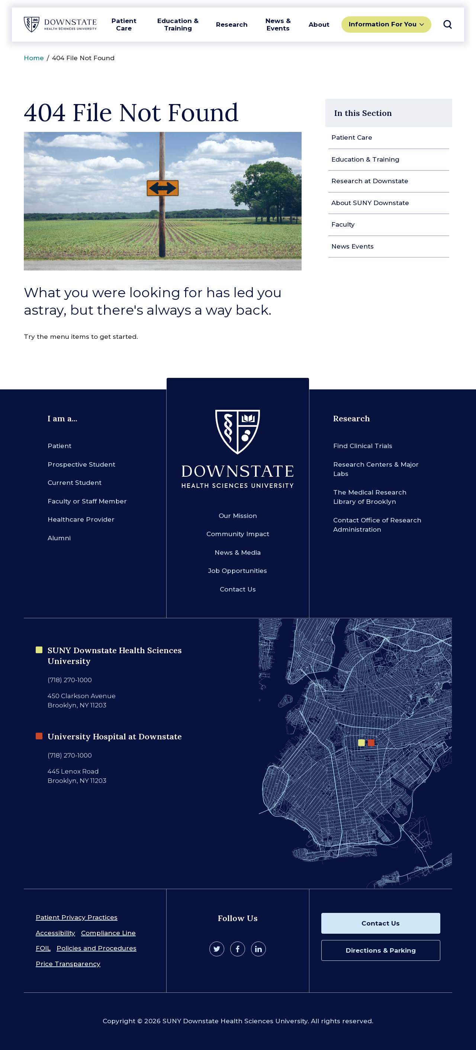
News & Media (238, 552)
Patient (59, 446)
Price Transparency (68, 964)
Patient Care (124, 24)
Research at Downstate (369, 181)
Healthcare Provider (81, 519)
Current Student (75, 482)
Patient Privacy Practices (77, 917)
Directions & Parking (381, 950)
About (319, 24)
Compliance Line (108, 933)
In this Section (363, 113)
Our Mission (238, 515)
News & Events (278, 24)
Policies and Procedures (96, 948)
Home (34, 58)
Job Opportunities (237, 570)
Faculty (343, 224)
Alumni (59, 538)
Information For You (382, 24)
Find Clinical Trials (362, 446)
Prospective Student (81, 464)
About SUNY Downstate (370, 203)
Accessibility (55, 933)
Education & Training (178, 24)
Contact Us (238, 589)
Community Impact (237, 534)
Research (232, 24)
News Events (352, 246)
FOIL (43, 948)
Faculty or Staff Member (87, 501)
